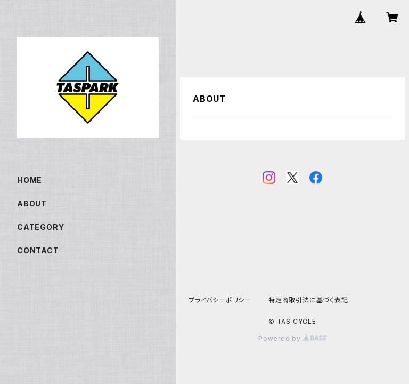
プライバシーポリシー (220, 300)
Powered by (292, 338)
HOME (29, 180)
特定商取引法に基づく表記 (308, 300)
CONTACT (38, 250)
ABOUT (32, 203)
